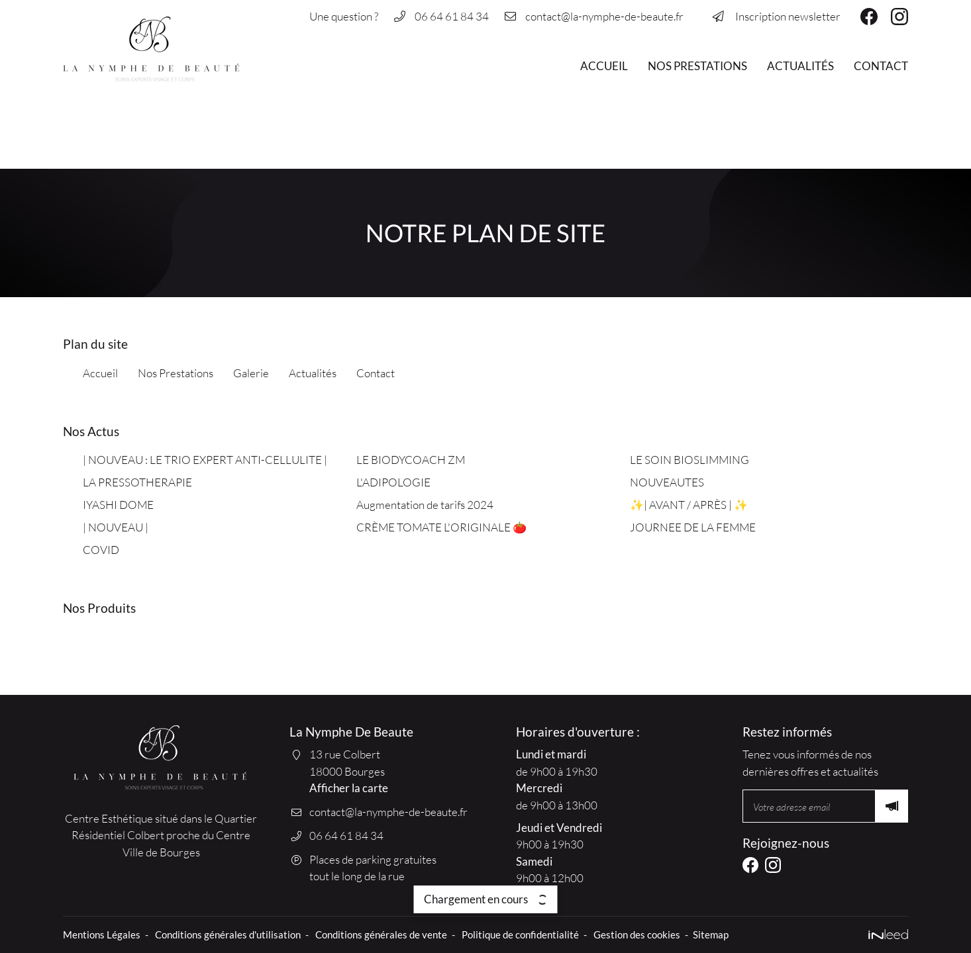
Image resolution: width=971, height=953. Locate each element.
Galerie (251, 373)
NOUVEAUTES (667, 482)
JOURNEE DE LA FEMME (693, 527)
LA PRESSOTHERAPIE (137, 482)
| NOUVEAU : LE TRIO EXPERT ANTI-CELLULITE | (205, 460)
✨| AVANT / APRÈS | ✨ (690, 505)
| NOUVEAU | (115, 527)
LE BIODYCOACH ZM (410, 460)
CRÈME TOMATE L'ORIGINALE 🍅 (441, 527)
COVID (101, 550)
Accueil (604, 66)
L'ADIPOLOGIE (393, 482)
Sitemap (711, 934)
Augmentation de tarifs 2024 (424, 505)
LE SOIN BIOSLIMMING (689, 460)
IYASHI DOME (118, 505)
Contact (881, 66)
